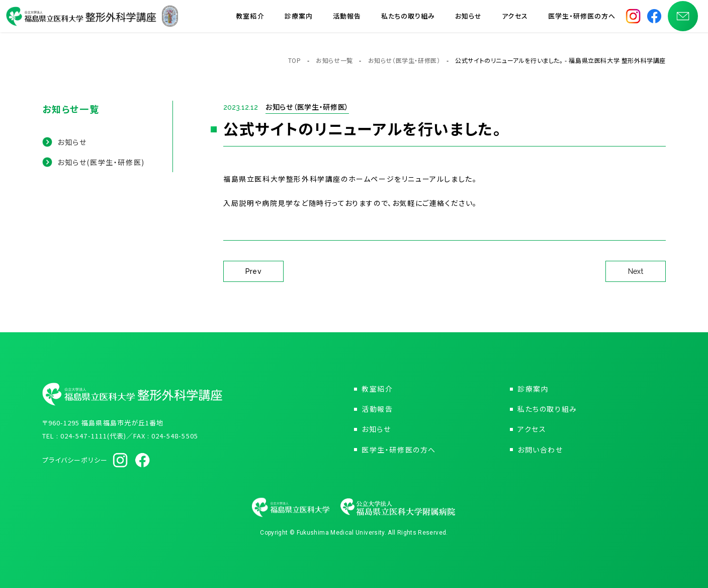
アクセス (514, 20)
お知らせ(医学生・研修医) (101, 162)
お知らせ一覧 (334, 60)
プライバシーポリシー (75, 460)
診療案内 (299, 20)
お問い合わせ (540, 450)
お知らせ (468, 20)
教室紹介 (250, 20)
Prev (253, 271)
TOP (294, 60)
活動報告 (347, 20)
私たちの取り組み (408, 20)
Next (636, 271)
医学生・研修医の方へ (581, 20)
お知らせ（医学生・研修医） (404, 60)
